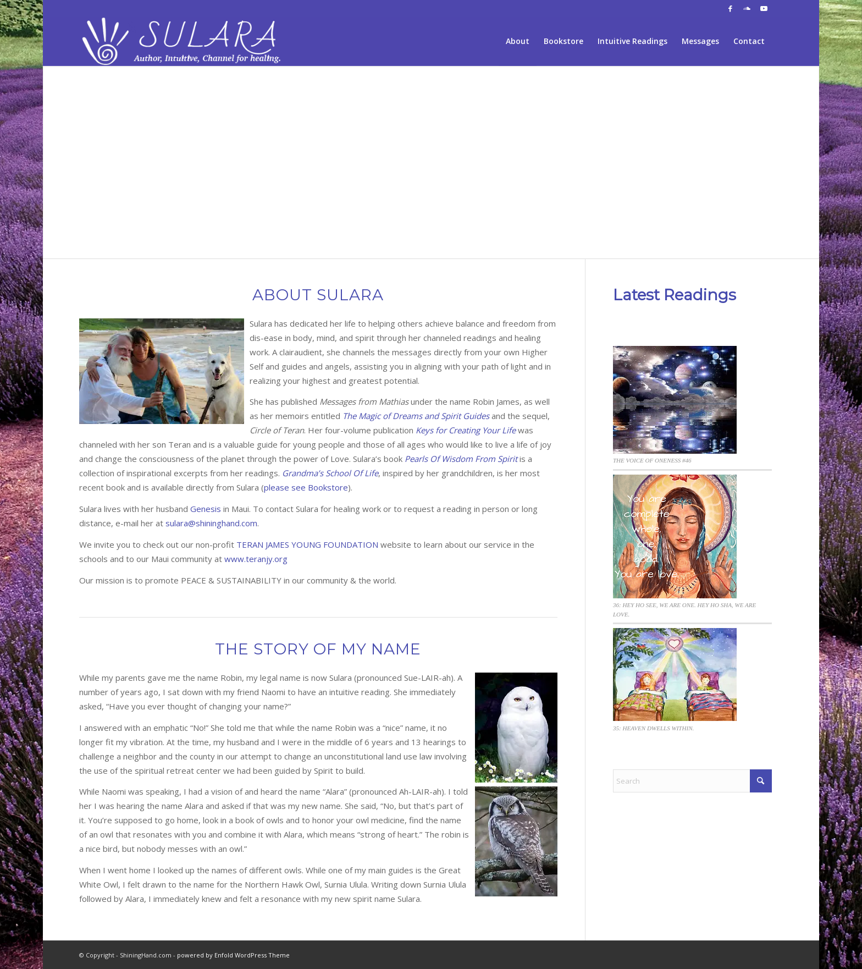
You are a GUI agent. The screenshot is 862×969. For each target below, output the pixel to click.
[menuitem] (518, 41)
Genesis (205, 508)
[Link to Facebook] (730, 8)
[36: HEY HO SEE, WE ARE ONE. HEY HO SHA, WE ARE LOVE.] (675, 538)
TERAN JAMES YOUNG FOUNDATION (307, 544)
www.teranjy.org (256, 558)
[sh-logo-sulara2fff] (183, 41)
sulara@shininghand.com (211, 522)
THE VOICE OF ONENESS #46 (652, 460)
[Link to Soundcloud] (747, 8)
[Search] (692, 780)
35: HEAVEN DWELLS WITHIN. (653, 728)
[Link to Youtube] (763, 8)
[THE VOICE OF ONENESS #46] (675, 401)
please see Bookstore (306, 487)
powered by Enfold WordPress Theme (233, 955)
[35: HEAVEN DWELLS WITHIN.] (675, 676)
